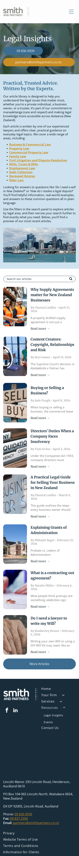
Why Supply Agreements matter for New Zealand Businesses (52, 294)
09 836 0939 (23, 814)
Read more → (40, 328)
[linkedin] (15, 711)
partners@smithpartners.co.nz (36, 823)
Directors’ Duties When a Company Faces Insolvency (52, 436)
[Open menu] (71, 12)
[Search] (39, 279)
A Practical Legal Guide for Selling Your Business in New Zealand (53, 482)
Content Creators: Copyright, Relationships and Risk (52, 344)
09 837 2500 (19, 818)
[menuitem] (58, 690)
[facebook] (7, 711)
